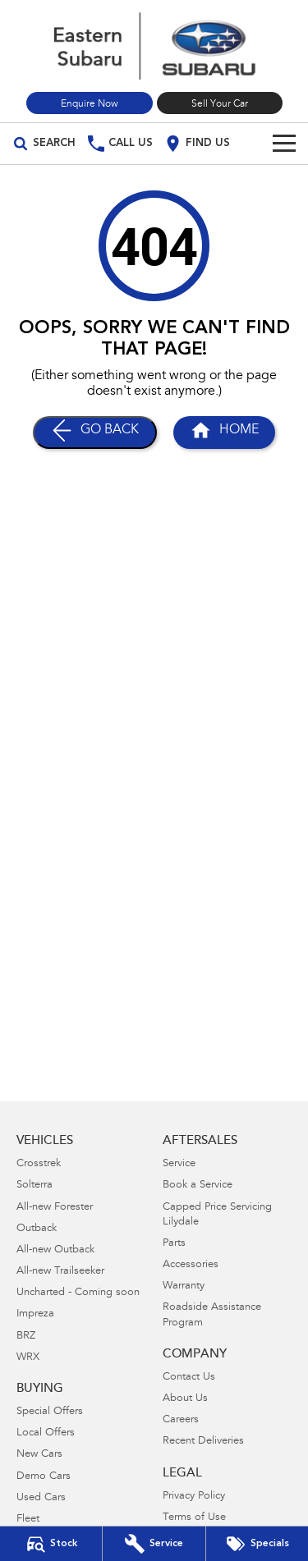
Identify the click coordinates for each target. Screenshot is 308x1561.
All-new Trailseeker (60, 1271)
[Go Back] (95, 432)
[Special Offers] (257, 1544)
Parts (174, 1243)
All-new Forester (54, 1207)
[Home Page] (154, 46)
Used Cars (41, 1498)
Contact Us (189, 1377)
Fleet (27, 1519)
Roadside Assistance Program (212, 1315)
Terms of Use (194, 1518)
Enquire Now (89, 104)
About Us (185, 1399)
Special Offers (49, 1412)
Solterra (34, 1185)
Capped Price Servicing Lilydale (217, 1215)
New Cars (39, 1454)
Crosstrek (38, 1164)
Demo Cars (43, 1477)
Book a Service (197, 1185)
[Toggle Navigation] (284, 143)
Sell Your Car (219, 104)
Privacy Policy (194, 1496)
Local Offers (45, 1433)
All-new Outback (55, 1250)
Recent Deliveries (203, 1441)
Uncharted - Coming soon (78, 1293)
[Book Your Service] (154, 1544)
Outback (36, 1229)
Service (179, 1164)
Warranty (184, 1286)
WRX (27, 1358)
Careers (181, 1420)
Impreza (35, 1314)
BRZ (25, 1336)
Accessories (190, 1265)
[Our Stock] (51, 1544)
